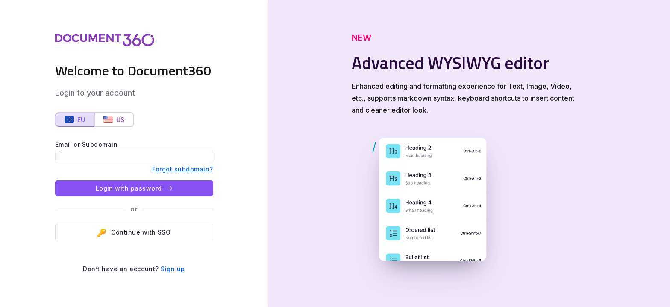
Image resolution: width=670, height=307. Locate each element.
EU (75, 119)
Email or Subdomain (86, 144)
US (114, 119)
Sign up (173, 268)
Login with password (134, 188)
